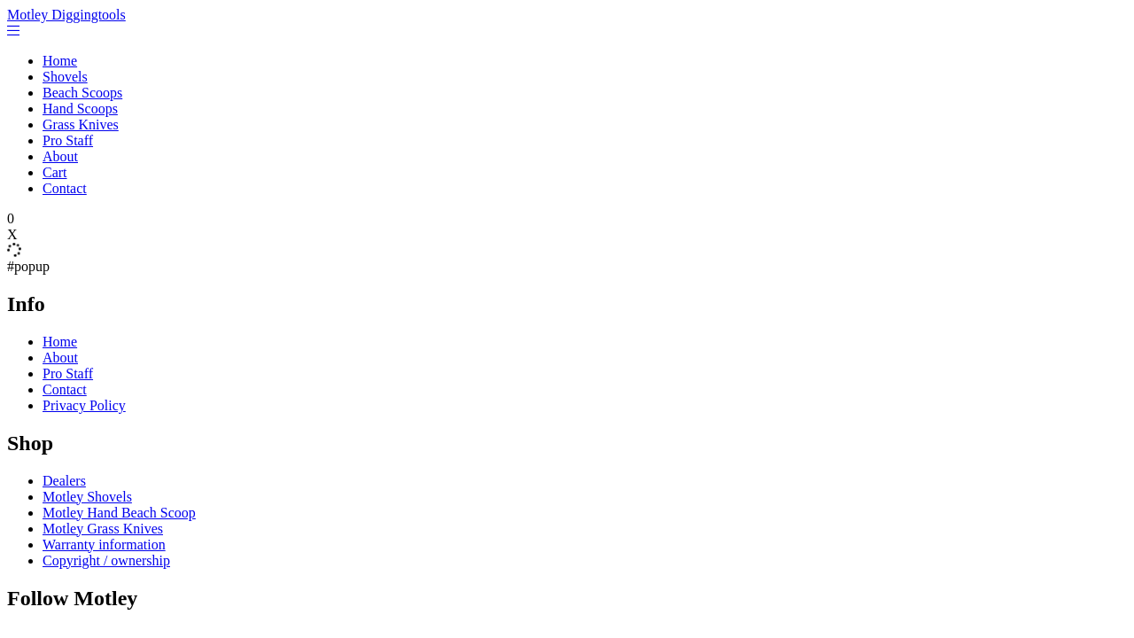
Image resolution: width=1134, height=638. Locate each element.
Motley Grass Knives (103, 528)
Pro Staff (68, 140)
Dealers (64, 480)
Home (60, 60)
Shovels (65, 76)
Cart (55, 172)
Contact (65, 188)
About (60, 156)
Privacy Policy (84, 405)
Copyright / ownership (106, 560)
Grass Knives (81, 124)
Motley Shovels (87, 496)
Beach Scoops (82, 92)
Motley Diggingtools (66, 14)
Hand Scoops (80, 108)
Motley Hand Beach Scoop (119, 512)
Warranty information (104, 544)
